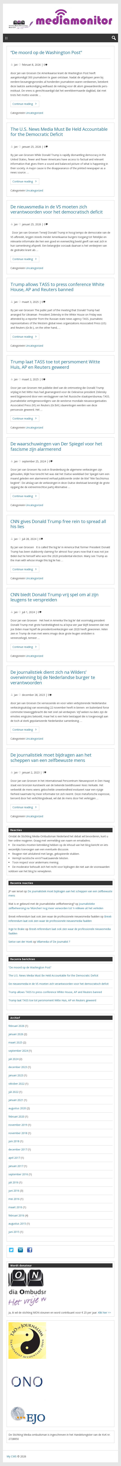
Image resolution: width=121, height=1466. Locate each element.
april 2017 (14, 1157)
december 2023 (17, 1067)
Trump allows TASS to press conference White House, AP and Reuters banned (57, 287)
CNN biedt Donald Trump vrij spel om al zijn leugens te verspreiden (54, 597)
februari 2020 (16, 1116)
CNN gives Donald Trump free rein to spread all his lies (58, 524)
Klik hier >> (104, 1312)
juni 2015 (13, 1232)
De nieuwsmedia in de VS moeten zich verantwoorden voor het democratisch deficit (56, 209)
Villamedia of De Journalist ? (53, 941)
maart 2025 (15, 1042)
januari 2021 (15, 1100)
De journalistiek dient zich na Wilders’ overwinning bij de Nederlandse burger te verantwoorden (52, 677)
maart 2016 (15, 1207)
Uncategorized (34, 113)
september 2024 (18, 1050)
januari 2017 (15, 1166)
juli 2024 (13, 1059)
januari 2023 (15, 1075)
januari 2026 (15, 1034)
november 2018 (17, 1133)
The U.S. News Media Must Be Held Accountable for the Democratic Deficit (59, 131)
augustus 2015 (17, 1223)
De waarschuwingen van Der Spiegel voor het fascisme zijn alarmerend (56, 446)
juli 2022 (13, 1092)
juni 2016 (13, 1190)
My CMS (12, 1456)
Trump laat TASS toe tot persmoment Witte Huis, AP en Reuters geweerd (55, 364)
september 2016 (18, 1174)
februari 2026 (16, 1026)
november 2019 (17, 1125)
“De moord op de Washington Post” (46, 52)
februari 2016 (16, 1215)
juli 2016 (13, 1182)
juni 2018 (13, 1141)
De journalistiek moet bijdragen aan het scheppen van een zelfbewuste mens (51, 757)
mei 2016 (14, 1199)
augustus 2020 (17, 1108)
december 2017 (17, 1149)
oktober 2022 (16, 1083)
